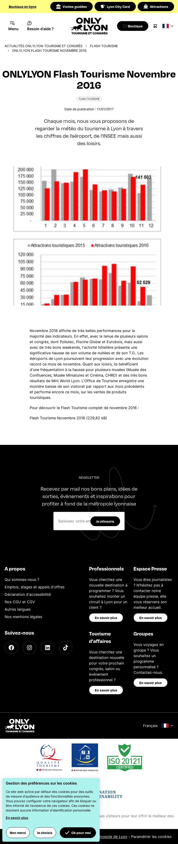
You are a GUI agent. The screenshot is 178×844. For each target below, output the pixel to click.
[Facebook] (11, 647)
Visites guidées (71, 6)
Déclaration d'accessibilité (28, 594)
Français (158, 725)
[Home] (89, 26)
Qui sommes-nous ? (22, 579)
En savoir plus (106, 617)
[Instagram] (29, 647)
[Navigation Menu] (13, 26)
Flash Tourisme (104, 46)
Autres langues (18, 609)
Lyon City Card (115, 6)
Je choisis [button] (44, 832)
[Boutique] (134, 26)
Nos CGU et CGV (20, 602)
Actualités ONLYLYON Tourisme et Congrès (44, 46)
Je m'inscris (105, 521)
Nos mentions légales (23, 616)
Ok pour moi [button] (78, 832)
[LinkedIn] (47, 647)
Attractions (155, 6)
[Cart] (157, 26)
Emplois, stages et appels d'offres (34, 587)
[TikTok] (65, 647)
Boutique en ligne (22, 6)
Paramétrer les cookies (151, 836)
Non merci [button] (18, 832)
